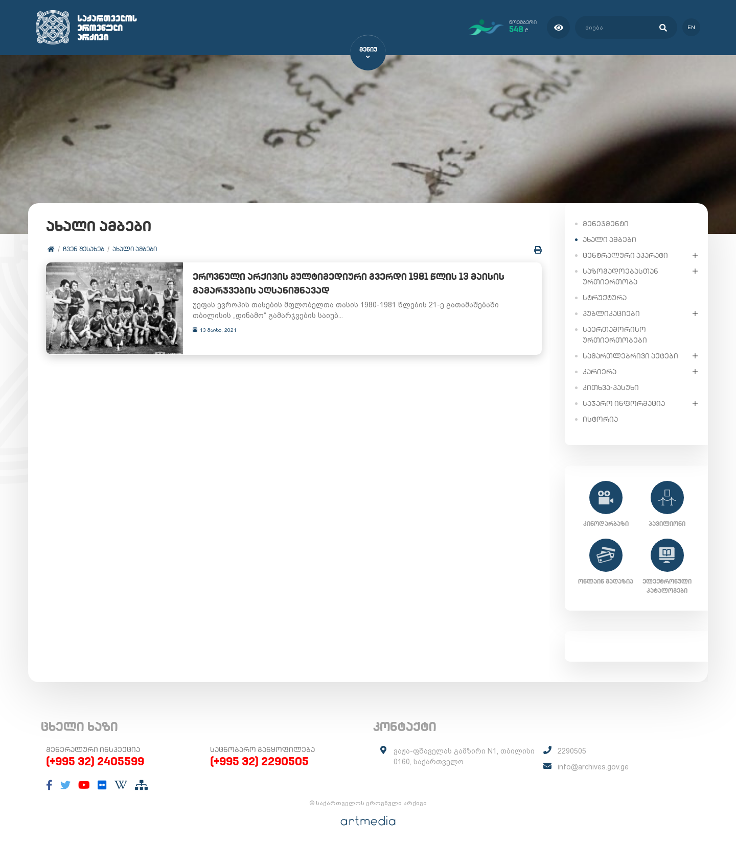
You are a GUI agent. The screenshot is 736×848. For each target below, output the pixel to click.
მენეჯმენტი (606, 223)
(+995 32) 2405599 (95, 761)
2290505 (572, 751)
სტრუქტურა (605, 297)
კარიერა (599, 371)
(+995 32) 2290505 (259, 761)
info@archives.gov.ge (593, 767)
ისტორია (600, 418)
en (691, 27)
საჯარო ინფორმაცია (624, 402)
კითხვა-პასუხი (611, 387)
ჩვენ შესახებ (83, 249)
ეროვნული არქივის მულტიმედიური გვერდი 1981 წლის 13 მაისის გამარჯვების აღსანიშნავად (340, 284)
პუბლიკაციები (611, 313)
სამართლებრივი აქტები (630, 355)
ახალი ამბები (134, 249)
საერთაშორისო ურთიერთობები (615, 334)
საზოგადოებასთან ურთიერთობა (620, 276)
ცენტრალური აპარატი (625, 254)
